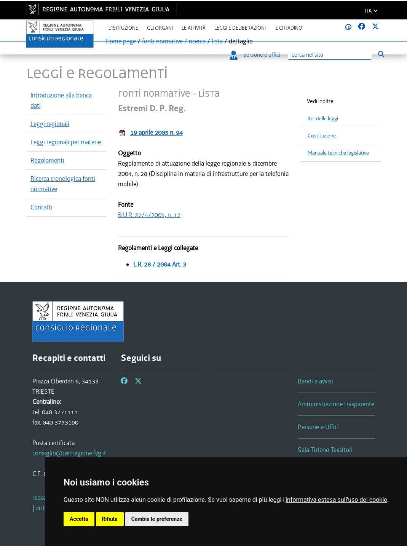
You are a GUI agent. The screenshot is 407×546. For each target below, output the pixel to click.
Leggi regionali (49, 124)
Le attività (194, 28)
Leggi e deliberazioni (240, 28)
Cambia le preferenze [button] (156, 519)
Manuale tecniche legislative (338, 152)
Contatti (41, 207)
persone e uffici (255, 55)
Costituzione (322, 135)
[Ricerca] (330, 55)
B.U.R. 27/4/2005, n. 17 (149, 215)
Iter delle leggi (323, 118)
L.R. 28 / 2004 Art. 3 (159, 264)
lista (217, 41)
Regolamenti (47, 160)
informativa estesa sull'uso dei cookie (336, 499)
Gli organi (160, 28)
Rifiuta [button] (110, 519)
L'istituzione (123, 28)
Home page (120, 41)
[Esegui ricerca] (381, 54)
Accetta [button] (79, 519)
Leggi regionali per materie (65, 142)
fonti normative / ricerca (174, 41)
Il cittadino (288, 28)
